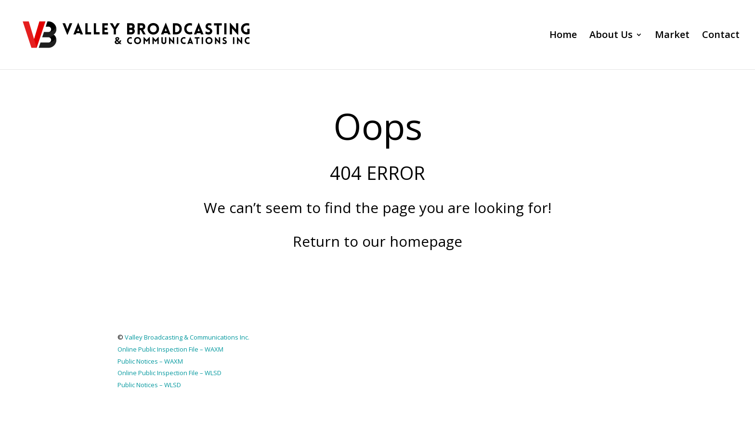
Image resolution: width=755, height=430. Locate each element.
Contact (721, 36)
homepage (426, 241)
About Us (611, 36)
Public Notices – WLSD (149, 384)
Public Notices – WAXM (150, 361)
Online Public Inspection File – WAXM (170, 349)
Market (672, 36)
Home (563, 36)
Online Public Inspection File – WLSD (169, 372)
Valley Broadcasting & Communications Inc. (187, 337)
